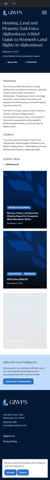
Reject (22, 472)
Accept (10, 472)
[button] (44, 12)
